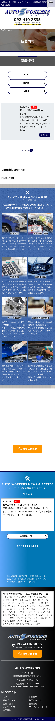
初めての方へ (9, 700)
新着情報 (33, 703)
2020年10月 (7, 177)
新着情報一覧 (26, 536)
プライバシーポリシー (39, 707)
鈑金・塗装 (8, 703)
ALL (26, 74)
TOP (5, 696)
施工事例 (7, 710)
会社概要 (33, 696)
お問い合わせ (35, 700)
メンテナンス (9, 707)
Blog (26, 90)
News (26, 82)
